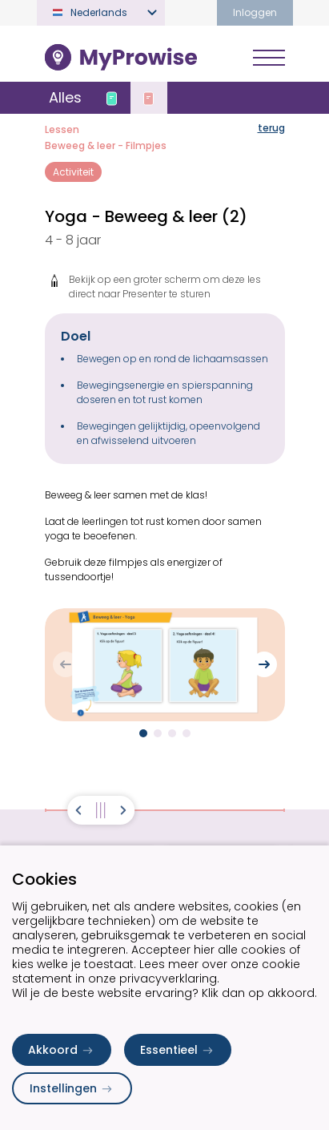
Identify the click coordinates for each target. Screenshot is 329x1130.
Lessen (62, 129)
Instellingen (72, 1088)
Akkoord (61, 1050)
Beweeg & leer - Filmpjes (106, 145)
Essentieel (177, 1050)
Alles (65, 97)
